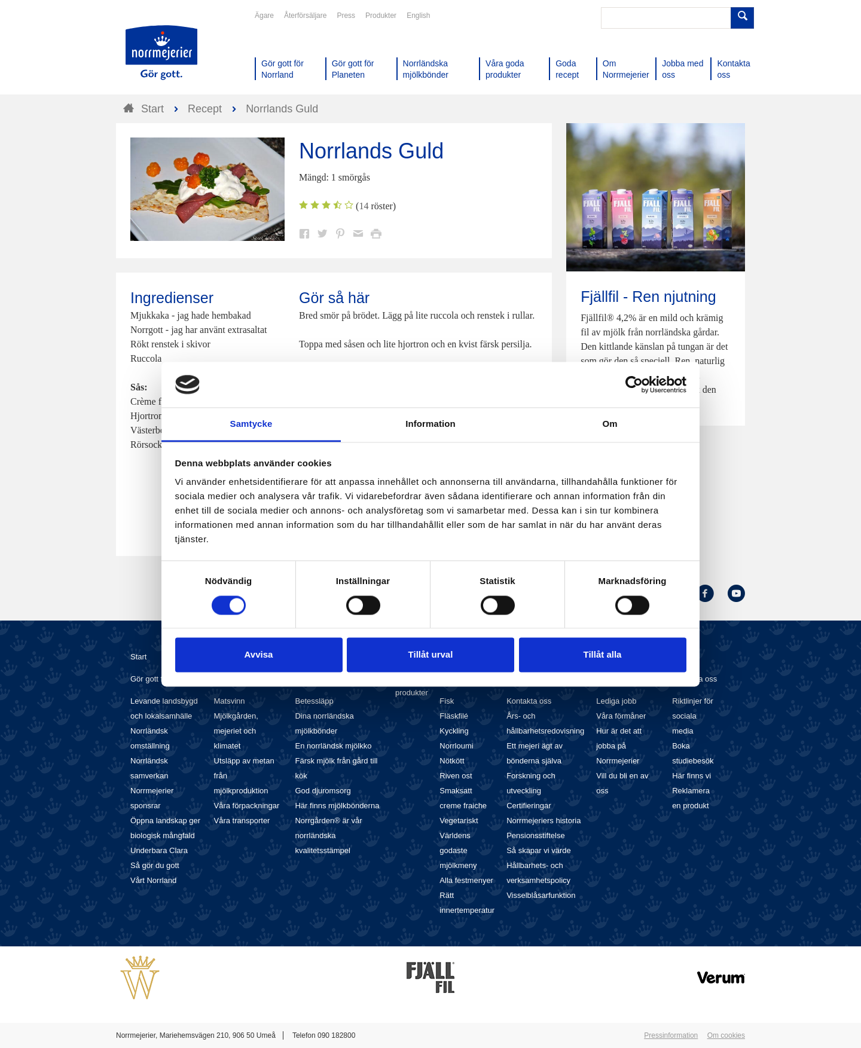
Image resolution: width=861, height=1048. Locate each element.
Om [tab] (609, 424)
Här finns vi (691, 775)
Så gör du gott (154, 865)
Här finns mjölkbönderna (337, 805)
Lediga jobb (616, 700)
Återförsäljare (305, 15)
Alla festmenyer (466, 880)
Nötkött (451, 760)
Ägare (264, 15)
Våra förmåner (621, 715)
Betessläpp (314, 700)
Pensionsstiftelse (535, 835)
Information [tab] (430, 424)
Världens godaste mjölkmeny (458, 850)
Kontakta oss (528, 700)
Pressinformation (671, 1035)
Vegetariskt (458, 820)
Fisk (446, 700)
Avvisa (259, 655)
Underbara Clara (159, 850)
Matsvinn (229, 700)
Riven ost (455, 775)
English (418, 15)
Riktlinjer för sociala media (692, 715)
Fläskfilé (453, 715)
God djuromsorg (322, 790)
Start (138, 656)
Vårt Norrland (153, 880)
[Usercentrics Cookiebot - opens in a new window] (634, 384)
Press (346, 15)
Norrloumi (456, 745)
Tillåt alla (603, 655)
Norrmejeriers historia (543, 820)
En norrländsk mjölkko (333, 745)
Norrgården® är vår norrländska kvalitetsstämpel (328, 835)
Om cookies (726, 1035)
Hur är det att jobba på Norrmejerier (619, 745)
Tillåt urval (430, 655)
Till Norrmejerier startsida (161, 52)
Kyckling (453, 730)
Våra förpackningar (247, 805)
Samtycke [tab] (251, 424)
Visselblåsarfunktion (540, 895)
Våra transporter (242, 820)
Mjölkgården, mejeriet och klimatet (236, 730)
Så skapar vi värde (538, 850)
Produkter (380, 15)
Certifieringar (528, 805)
